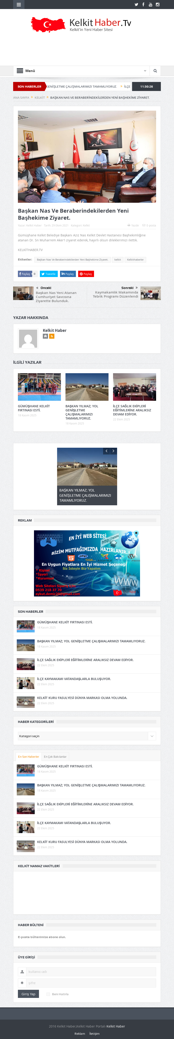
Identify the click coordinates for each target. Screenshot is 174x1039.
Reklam (80, 1033)
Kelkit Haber (34, 225)
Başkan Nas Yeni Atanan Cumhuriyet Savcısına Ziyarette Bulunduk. (56, 296)
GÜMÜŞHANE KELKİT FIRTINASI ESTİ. (34, 408)
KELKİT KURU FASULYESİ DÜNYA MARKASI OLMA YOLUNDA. (82, 698)
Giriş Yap (28, 994)
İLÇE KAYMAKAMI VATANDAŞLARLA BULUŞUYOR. (74, 679)
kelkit (117, 259)
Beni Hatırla (57, 994)
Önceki (43, 288)
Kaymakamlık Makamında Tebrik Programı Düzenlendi (115, 294)
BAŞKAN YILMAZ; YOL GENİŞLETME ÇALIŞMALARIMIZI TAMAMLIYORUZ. (70, 86)
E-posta (149, 225)
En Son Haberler (28, 756)
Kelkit (86, 225)
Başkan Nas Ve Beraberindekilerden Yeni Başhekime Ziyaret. (72, 259)
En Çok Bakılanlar (55, 756)
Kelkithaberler (135, 259)
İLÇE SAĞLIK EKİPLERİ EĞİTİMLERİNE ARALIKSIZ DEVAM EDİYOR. (132, 410)
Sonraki (129, 287)
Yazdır (133, 225)
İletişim (94, 1033)
